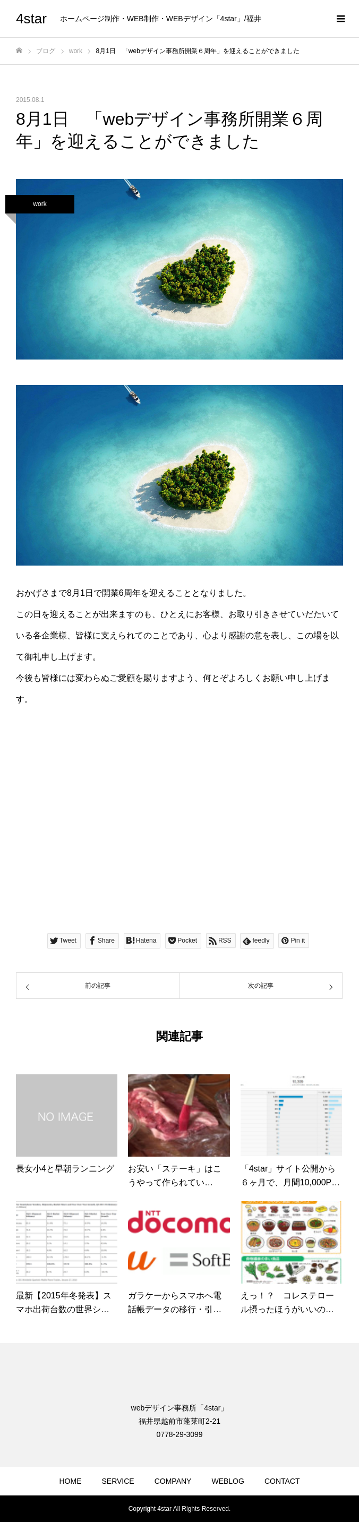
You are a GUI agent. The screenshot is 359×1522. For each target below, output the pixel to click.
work (39, 204)
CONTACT (282, 1481)
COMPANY (173, 1481)
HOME (70, 1481)
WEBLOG (227, 1481)
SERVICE (117, 1481)
